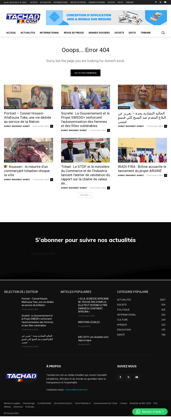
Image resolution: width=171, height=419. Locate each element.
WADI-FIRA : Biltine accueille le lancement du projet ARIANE (142, 170)
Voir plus (85, 195)
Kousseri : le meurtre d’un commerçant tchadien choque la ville (27, 172)
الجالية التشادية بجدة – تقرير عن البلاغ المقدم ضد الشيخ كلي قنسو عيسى (142, 118)
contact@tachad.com (76, 392)
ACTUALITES (10, 109)
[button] (163, 33)
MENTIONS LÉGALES (89, 325)
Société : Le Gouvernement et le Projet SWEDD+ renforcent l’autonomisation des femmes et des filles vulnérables (85, 120)
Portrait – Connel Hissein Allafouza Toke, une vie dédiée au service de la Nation (27, 118)
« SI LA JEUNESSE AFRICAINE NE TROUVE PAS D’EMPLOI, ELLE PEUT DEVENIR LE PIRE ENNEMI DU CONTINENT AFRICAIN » (93, 308)
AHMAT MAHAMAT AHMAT (17, 127)
